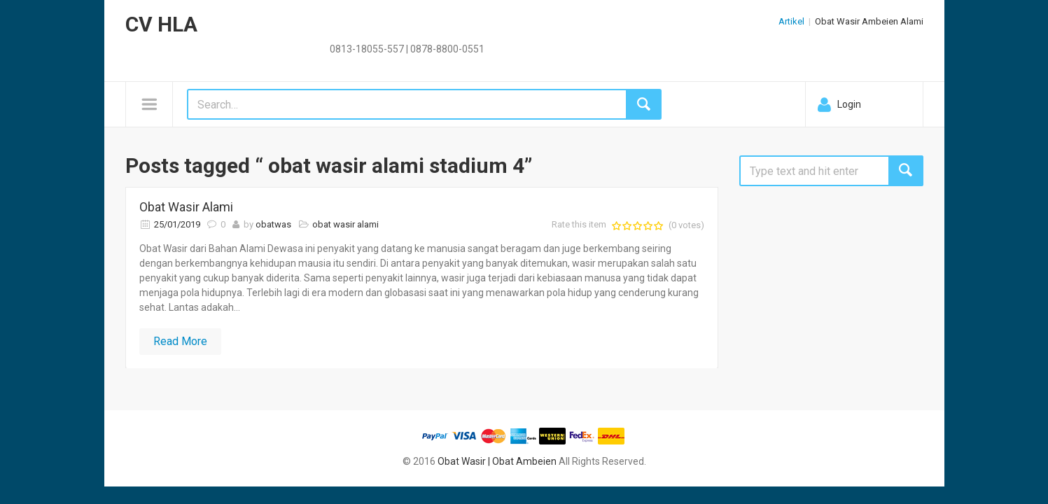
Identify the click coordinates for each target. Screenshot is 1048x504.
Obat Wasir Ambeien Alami (869, 21)
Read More (180, 341)
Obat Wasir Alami (186, 207)
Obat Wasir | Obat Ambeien (497, 461)
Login (849, 104)
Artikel (791, 21)
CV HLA (161, 24)
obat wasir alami (345, 224)
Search (905, 170)
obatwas (273, 224)
